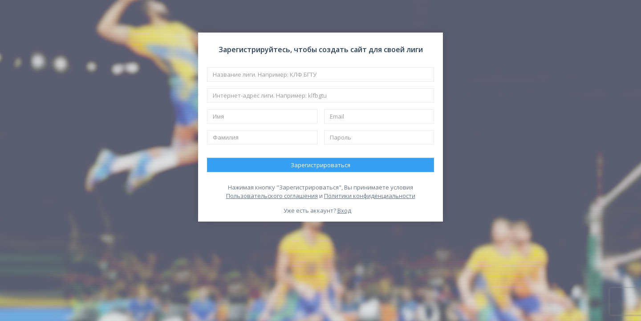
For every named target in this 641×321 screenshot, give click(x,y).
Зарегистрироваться (320, 165)
